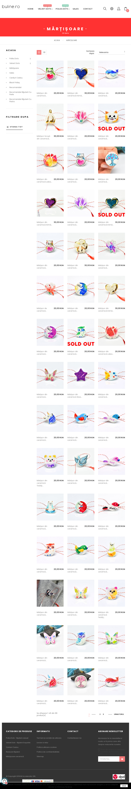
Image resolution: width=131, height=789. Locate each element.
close (124, 786)
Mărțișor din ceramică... (42, 94)
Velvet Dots (14, 63)
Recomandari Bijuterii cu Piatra (20, 100)
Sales (11, 73)
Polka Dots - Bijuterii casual (17, 738)
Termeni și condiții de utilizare (49, 738)
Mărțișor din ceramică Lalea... (44, 180)
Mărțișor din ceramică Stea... (74, 395)
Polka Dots (14, 58)
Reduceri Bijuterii (13, 752)
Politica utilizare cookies (47, 747)
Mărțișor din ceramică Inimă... (75, 94)
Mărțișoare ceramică (15, 756)
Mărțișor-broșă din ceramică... (43, 137)
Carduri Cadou (16, 78)
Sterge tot (14, 127)
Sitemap (40, 756)
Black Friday (14, 82)
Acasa (11, 50)
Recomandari (15, 87)
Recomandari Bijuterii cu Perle (20, 93)
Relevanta (112, 52)
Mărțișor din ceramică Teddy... (42, 483)
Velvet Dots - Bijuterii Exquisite (18, 742)
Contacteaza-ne (74, 738)
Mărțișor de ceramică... (42, 309)
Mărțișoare (14, 68)
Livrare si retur (42, 742)
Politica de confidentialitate (48, 752)
